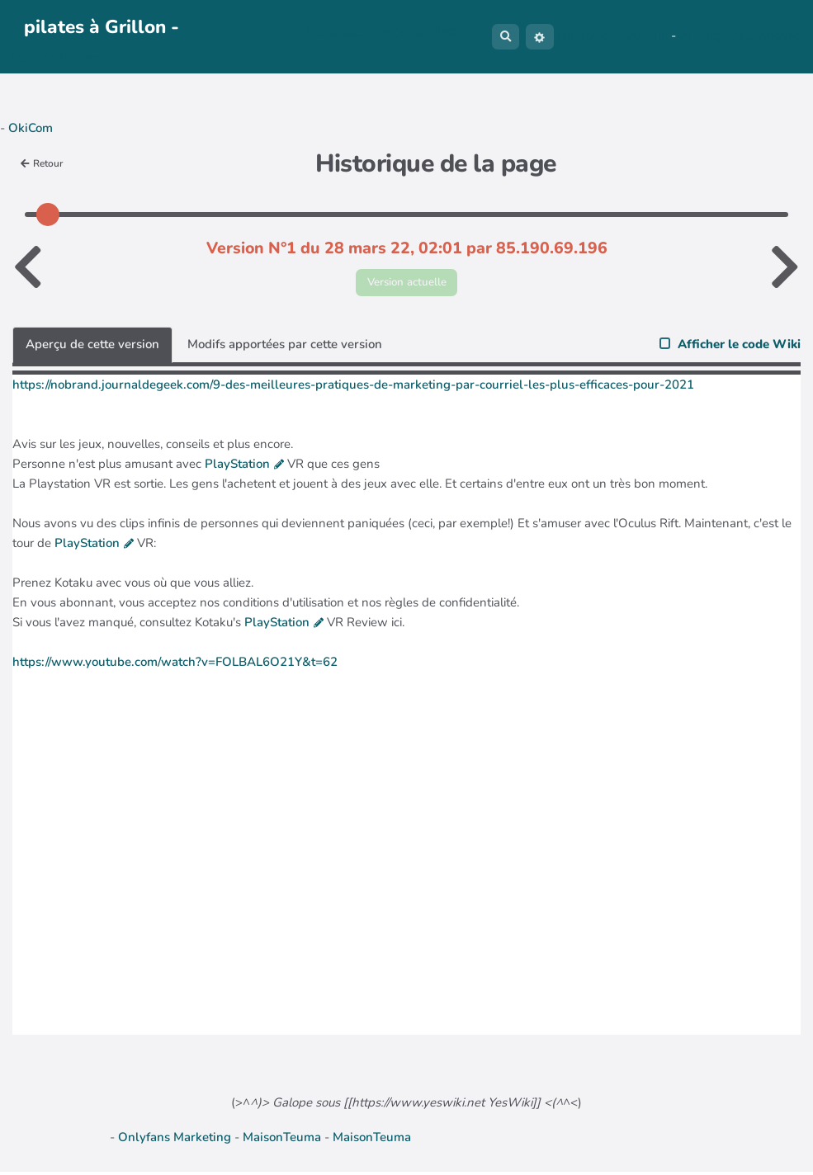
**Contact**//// (414, 33)
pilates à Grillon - (101, 27)
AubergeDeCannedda (740, 35)
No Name (583, 35)
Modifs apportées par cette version (284, 347)
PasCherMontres (59, 58)
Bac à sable (339, 33)
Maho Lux (640, 35)
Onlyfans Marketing (176, 1140)
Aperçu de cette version (92, 347)
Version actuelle (406, 284)
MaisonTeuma (283, 1140)
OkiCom (30, 128)
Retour (45, 163)
